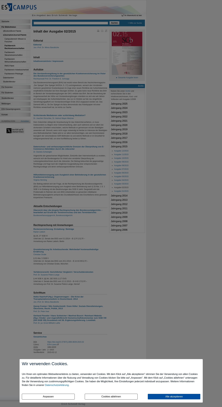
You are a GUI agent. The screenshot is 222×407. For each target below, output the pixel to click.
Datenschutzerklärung (57, 385)
